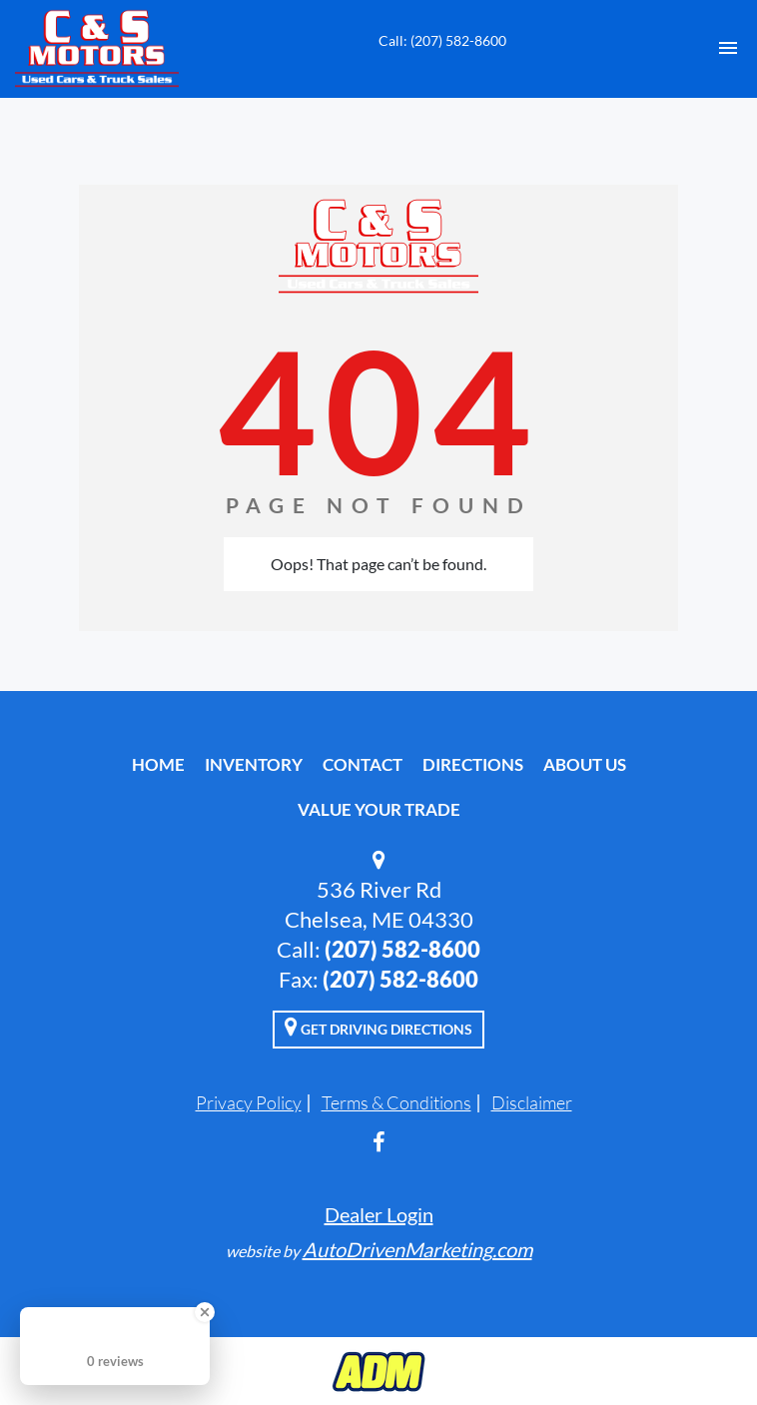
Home (158, 764)
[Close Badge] (205, 1312)
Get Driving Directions (378, 1027)
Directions (472, 764)
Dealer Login (379, 1214)
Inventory (254, 764)
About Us (584, 764)
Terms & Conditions (396, 1102)
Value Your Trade (379, 809)
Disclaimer (531, 1102)
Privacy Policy (249, 1102)
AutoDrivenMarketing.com (417, 1249)
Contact (362, 764)
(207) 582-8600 (402, 949)
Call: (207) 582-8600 (442, 40)
